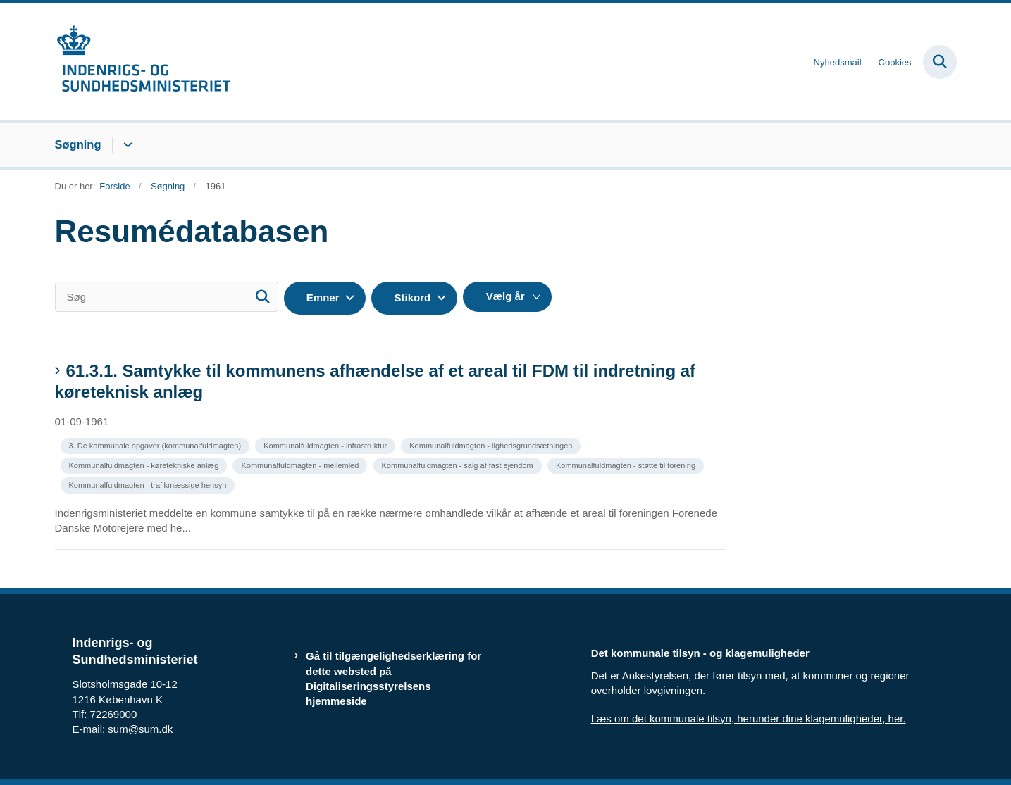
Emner (323, 297)
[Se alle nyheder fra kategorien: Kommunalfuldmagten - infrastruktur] (326, 445)
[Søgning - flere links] (125, 145)
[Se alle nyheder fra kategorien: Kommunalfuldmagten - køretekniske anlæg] (145, 464)
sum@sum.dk (140, 729)
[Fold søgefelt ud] (940, 62)
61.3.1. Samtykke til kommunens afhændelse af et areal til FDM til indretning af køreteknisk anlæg (375, 381)
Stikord (412, 297)
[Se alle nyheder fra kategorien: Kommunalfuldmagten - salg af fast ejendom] (459, 464)
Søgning (78, 144)
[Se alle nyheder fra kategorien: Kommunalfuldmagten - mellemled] (301, 464)
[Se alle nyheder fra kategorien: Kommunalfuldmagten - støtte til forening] (627, 464)
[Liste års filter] (507, 297)
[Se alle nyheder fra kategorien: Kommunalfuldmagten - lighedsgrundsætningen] (492, 445)
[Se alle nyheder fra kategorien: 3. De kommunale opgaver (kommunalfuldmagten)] (157, 445)
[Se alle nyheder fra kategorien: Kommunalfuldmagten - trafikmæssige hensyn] (149, 484)
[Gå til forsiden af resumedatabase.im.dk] (143, 61)
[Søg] (166, 297)
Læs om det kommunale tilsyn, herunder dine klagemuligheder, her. (748, 718)
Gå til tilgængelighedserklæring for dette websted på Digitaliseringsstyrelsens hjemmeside (393, 678)
